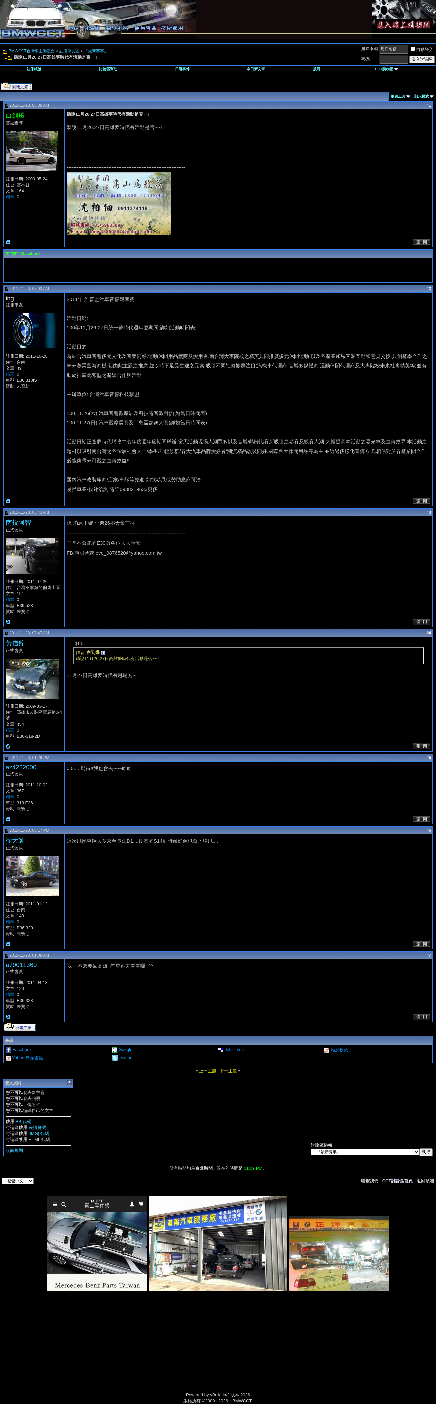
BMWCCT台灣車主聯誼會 (32, 51)
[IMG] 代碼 (39, 1133)
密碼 (365, 59)
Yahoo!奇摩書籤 (27, 1057)
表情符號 (37, 1127)
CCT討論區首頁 (397, 1180)
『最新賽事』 (96, 51)
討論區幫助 (108, 69)
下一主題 (228, 1070)
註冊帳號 (34, 69)
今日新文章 (256, 69)
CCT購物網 (386, 69)
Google (125, 1049)
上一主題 (207, 1070)
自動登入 (422, 49)
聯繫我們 (369, 1180)
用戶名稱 (369, 49)
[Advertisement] (162, 1349)
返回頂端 (425, 1180)
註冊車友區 (69, 51)
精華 (10, 196)
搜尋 (316, 69)
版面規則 (14, 1150)
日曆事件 (182, 69)
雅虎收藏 (339, 1049)
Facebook (22, 1049)
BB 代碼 (23, 1121)
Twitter (125, 1057)
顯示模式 (421, 96)
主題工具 (398, 96)
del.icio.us (234, 1049)
